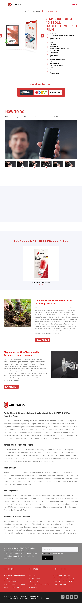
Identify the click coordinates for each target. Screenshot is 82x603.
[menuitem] (5, 4)
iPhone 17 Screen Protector (63, 578)
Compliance (12, 598)
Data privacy (24, 598)
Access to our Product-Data (14, 584)
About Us (32, 575)
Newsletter (33, 587)
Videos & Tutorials (11, 581)
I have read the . (53, 553)
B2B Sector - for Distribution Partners (14, 576)
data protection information (56, 553)
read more (42, 339)
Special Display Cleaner (41, 282)
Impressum (35, 598)
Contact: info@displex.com (14, 587)
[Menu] (5, 4)
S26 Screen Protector (61, 575)
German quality (34, 578)
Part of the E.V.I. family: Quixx (40, 584)
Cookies (46, 598)
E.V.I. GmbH (33, 581)
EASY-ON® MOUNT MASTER (63, 581)
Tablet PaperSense (60, 584)
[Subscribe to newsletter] (47, 558)
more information (41, 285)
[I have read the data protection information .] (43, 553)
